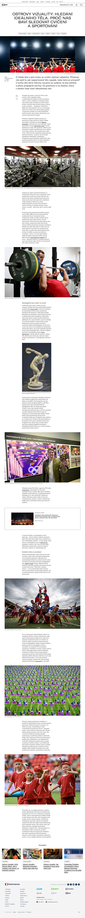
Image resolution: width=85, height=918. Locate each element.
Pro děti (53, 1)
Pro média (22, 889)
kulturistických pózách (37, 237)
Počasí (6, 899)
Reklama (22, 891)
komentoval (25, 490)
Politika (53, 33)
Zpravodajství (32, 1)
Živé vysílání (8, 891)
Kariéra (22, 899)
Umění (42, 33)
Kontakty (22, 906)
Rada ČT (22, 897)
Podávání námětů (24, 902)
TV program (47, 1)
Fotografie (67, 861)
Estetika (48, 33)
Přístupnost (29, 912)
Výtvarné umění (36, 33)
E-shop (6, 902)
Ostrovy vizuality (22, 33)
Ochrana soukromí (21, 912)
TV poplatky (8, 893)
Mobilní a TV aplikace (10, 904)
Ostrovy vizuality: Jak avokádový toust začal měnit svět (51, 866)
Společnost (5, 861)
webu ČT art (43, 542)
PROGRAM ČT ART (66, 5)
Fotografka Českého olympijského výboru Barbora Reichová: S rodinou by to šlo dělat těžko (72, 868)
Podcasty (7, 897)
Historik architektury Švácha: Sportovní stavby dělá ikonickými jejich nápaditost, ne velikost (47, 516)
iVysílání (42, 1)
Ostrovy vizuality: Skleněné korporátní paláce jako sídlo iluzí (30, 866)
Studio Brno (23, 893)
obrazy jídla (34, 309)
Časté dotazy (23, 904)
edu (57, 1)
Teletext (7, 895)
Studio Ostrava (23, 895)
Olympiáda (63, 33)
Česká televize (25, 1)
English (14, 912)
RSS (79, 912)
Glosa (29, 33)
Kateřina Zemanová (9, 78)
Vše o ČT (61, 1)
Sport (38, 1)
